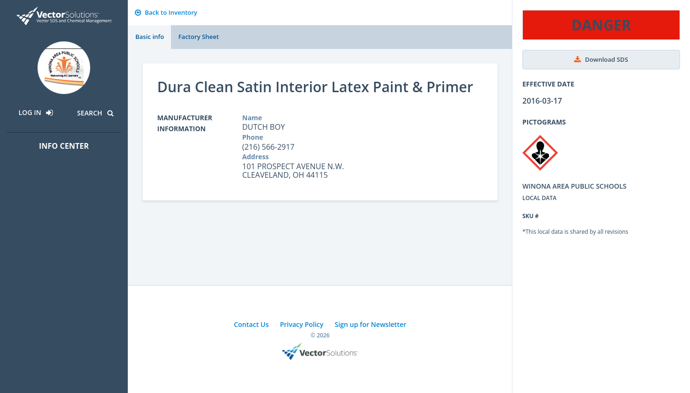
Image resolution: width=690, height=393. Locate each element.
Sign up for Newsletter (370, 324)
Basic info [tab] (149, 36)
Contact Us (251, 324)
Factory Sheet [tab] (198, 36)
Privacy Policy (301, 324)
